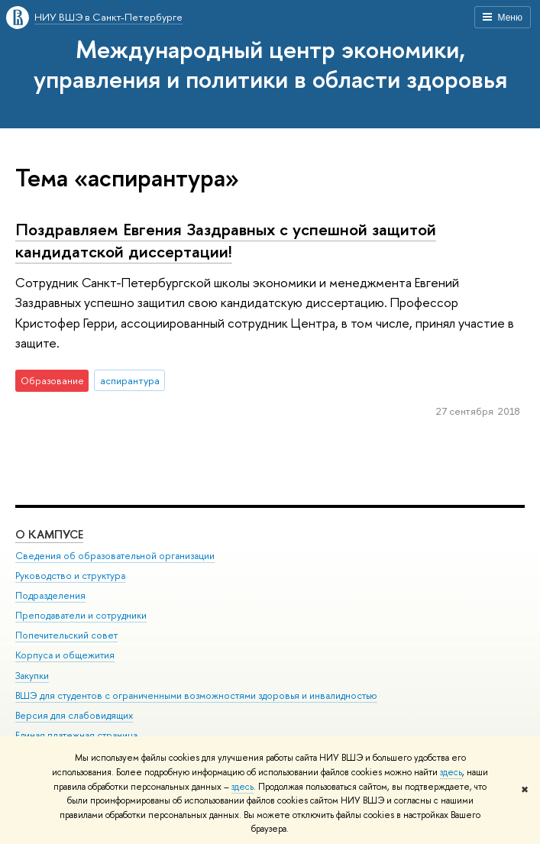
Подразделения (50, 595)
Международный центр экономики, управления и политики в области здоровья (270, 63)
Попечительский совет (66, 635)
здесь (451, 772)
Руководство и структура (70, 575)
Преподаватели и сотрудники (81, 615)
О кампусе (49, 534)
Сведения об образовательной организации (115, 555)
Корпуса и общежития (65, 654)
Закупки (32, 675)
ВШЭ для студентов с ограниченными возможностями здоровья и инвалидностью (196, 695)
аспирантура (130, 380)
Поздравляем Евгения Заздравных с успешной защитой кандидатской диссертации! (225, 240)
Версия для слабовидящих (74, 715)
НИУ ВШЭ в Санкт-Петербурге (108, 17)
